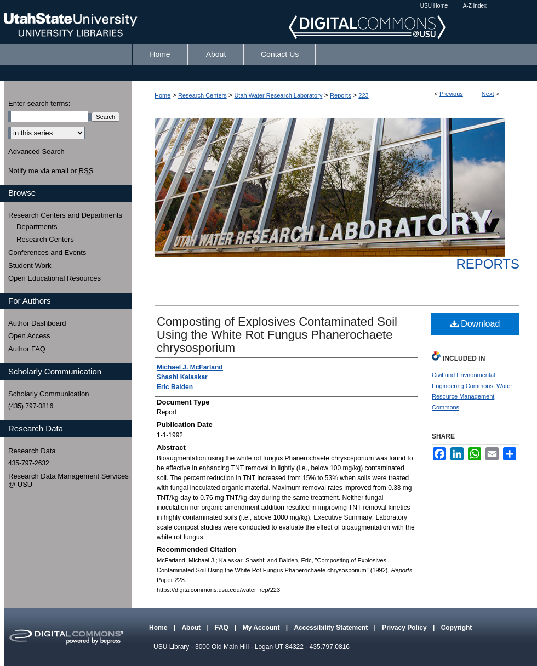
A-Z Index (475, 6)
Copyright (456, 627)
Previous (451, 93)
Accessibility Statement (331, 627)
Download (475, 323)
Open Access (29, 336)
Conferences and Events (47, 252)
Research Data (32, 451)
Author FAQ (26, 349)
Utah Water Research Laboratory (278, 95)
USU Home (434, 6)
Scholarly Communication (48, 394)
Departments (36, 227)
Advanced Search (36, 151)
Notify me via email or (50, 171)
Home (162, 95)
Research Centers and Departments (65, 215)
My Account (262, 627)
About (191, 627)
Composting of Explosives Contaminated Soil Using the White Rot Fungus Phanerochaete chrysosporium (277, 335)
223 (363, 95)
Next (488, 93)
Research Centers (202, 95)
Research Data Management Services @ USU (68, 480)
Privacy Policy (405, 627)
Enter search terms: (39, 103)
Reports (340, 95)
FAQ (222, 627)
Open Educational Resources (54, 278)
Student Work (30, 265)
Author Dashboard (37, 323)
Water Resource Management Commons (472, 397)
